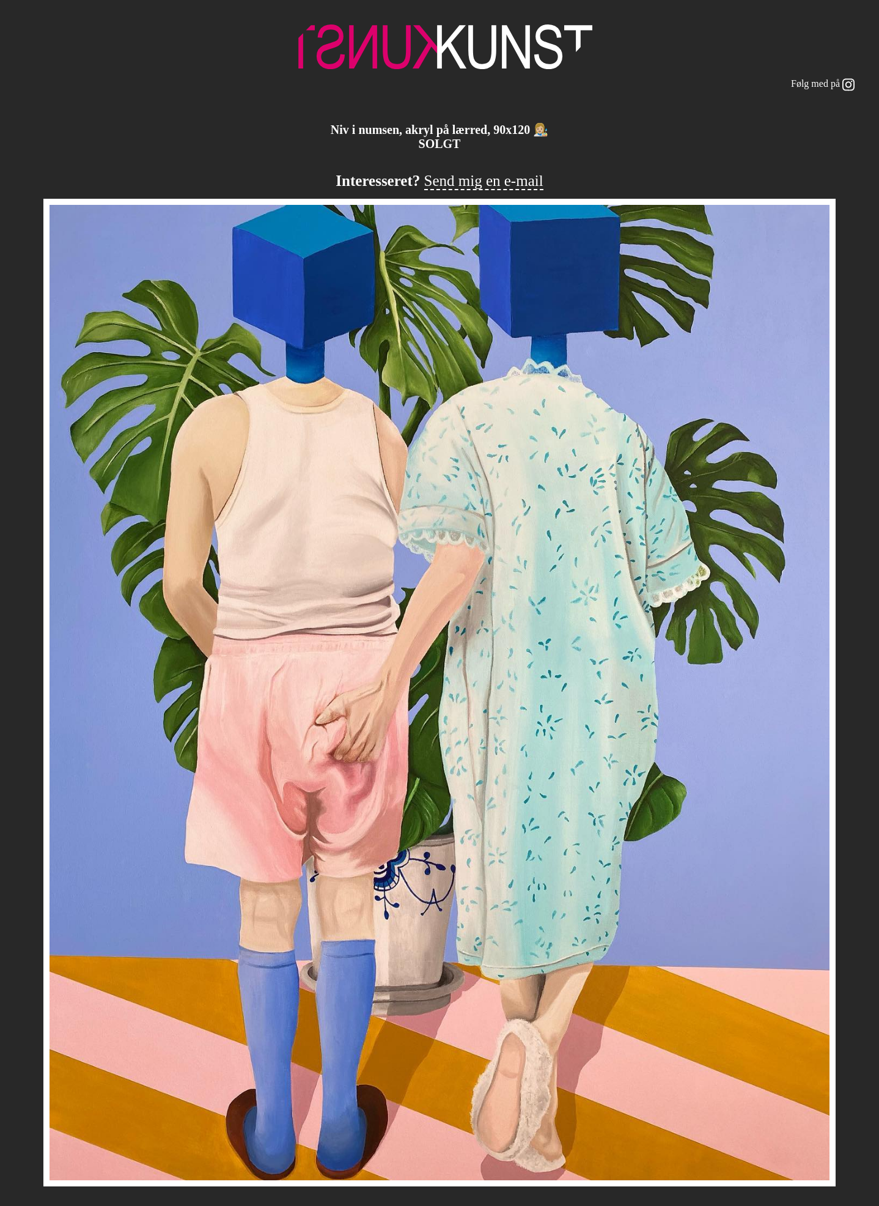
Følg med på (823, 85)
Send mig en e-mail (483, 180)
